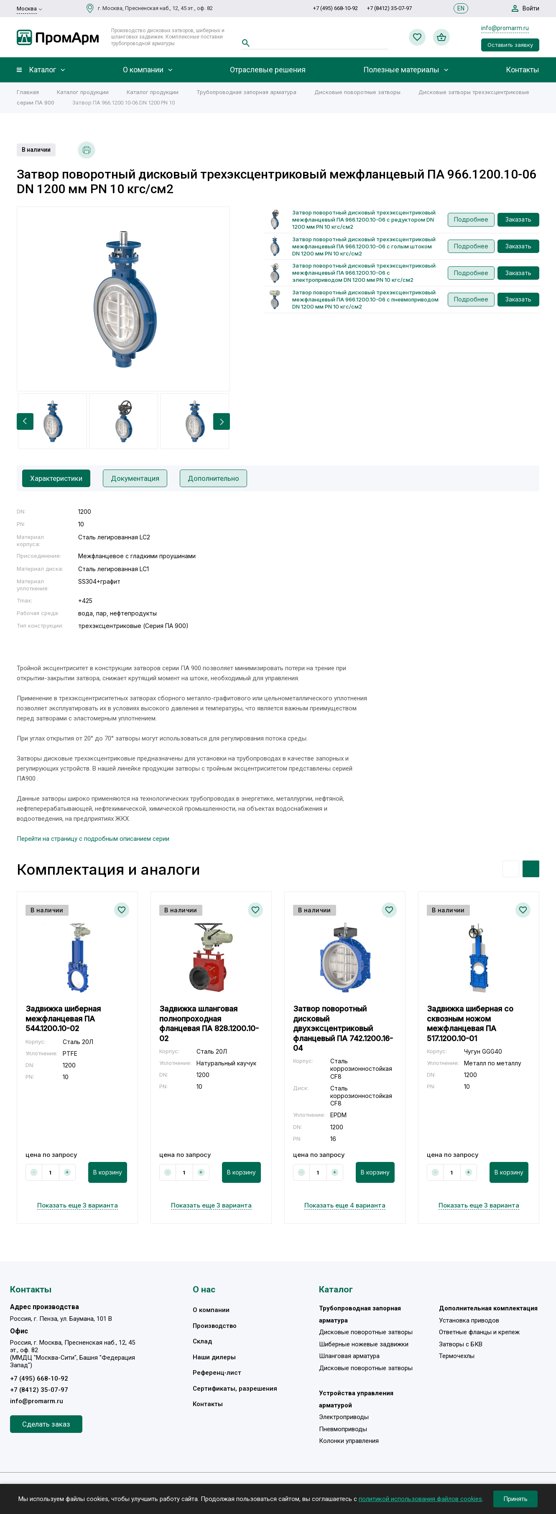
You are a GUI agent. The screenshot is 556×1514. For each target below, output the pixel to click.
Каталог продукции (83, 92)
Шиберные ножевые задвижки (363, 1344)
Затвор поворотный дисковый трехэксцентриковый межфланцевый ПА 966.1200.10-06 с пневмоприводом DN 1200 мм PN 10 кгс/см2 (365, 299)
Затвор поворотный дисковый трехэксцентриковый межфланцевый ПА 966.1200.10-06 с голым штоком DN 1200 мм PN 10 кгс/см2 (364, 246)
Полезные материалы (401, 70)
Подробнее (471, 219)
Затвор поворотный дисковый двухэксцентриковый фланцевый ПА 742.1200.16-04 (343, 1028)
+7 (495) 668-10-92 (335, 8)
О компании (143, 70)
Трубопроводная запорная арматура (246, 92)
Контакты (522, 70)
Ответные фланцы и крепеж (479, 1332)
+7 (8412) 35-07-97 (389, 8)
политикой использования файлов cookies (420, 1499)
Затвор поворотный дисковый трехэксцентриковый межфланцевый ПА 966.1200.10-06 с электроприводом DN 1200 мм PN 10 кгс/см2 (364, 272)
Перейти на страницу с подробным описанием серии (93, 839)
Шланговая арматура (349, 1356)
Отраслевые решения (268, 70)
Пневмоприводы (343, 1429)
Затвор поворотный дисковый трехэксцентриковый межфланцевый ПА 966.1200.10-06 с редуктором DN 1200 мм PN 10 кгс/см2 (364, 219)
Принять (515, 1499)
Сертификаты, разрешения (235, 1388)
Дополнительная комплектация (488, 1308)
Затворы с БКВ (460, 1344)
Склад (202, 1341)
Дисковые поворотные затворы (357, 92)
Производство (215, 1326)
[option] (123, 299)
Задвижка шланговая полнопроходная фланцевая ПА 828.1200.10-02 (209, 1023)
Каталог (42, 70)
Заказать (518, 219)
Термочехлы (456, 1356)
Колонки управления (349, 1441)
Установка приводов (469, 1320)
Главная (28, 92)
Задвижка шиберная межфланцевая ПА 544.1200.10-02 (63, 1018)
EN (460, 8)
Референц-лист (217, 1372)
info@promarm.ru (505, 28)
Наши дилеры (214, 1357)
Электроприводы (344, 1417)
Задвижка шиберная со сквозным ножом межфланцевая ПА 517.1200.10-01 (470, 1023)
